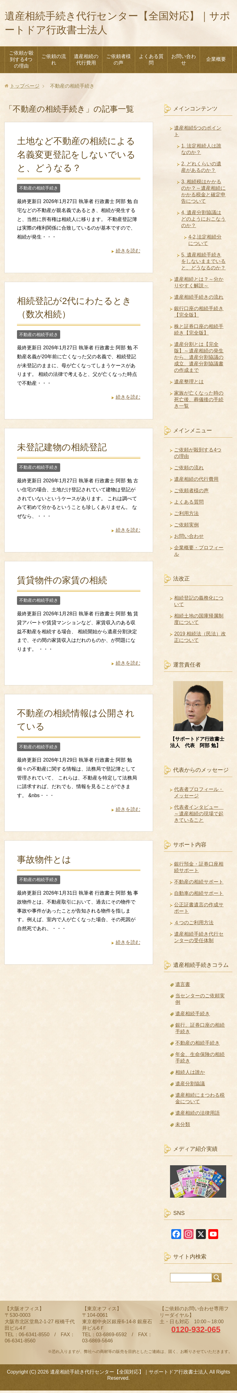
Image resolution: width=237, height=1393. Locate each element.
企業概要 (216, 61)
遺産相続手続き (192, 1016)
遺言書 (182, 986)
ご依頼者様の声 (118, 62)
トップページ (25, 88)
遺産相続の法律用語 (197, 1115)
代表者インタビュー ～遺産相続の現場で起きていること (198, 816)
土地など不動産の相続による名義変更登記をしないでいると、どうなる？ (76, 157)
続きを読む (128, 253)
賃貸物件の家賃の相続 (62, 583)
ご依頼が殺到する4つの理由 (21, 62)
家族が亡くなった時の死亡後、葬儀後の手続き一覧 (198, 402)
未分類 (182, 1126)
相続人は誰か (190, 1074)
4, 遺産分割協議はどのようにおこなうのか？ (203, 221)
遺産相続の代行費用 (86, 62)
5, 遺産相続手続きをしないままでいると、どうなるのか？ (203, 264)
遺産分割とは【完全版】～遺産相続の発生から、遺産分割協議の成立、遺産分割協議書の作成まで (198, 359)
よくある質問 (151, 62)
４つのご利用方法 (194, 925)
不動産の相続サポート (198, 884)
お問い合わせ (183, 62)
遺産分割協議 (190, 1086)
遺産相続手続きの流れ (198, 299)
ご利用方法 (186, 515)
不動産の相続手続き (38, 190)
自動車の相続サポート (198, 895)
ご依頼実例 (186, 527)
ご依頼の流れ (53, 62)
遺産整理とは (189, 384)
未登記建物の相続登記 (62, 450)
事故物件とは (44, 862)
